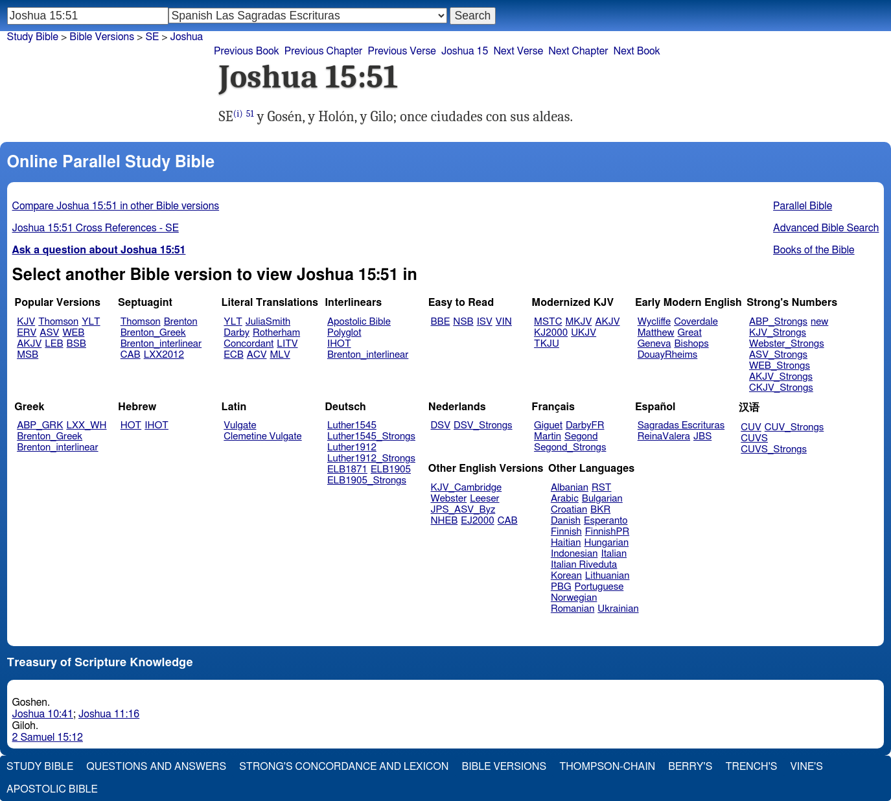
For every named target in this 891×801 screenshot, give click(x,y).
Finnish (566, 532)
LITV (287, 344)
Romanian (572, 609)
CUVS (754, 438)
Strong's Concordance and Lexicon (343, 766)
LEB (54, 344)
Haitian (566, 543)
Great (690, 333)
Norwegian (574, 598)
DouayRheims (668, 355)
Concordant (248, 344)
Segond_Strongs (570, 447)
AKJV (29, 344)
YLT (91, 322)
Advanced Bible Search (826, 228)
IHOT (339, 344)
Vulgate (240, 425)
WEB (73, 333)
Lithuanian (607, 576)
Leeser (484, 499)
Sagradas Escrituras (681, 425)
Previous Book (246, 51)
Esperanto (606, 521)
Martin (547, 436)
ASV (49, 333)
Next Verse (518, 51)
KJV (26, 322)
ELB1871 (347, 469)
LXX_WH (86, 425)
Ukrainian (617, 609)
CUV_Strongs (794, 427)
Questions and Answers (156, 766)
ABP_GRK (40, 425)
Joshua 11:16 (108, 714)
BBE (440, 322)
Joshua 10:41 (42, 714)
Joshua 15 (465, 51)
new (819, 322)
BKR (600, 510)
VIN (504, 322)
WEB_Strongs (779, 366)
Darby (236, 333)
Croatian (569, 510)
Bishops (691, 344)
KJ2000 (551, 333)
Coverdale (696, 322)
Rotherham (276, 333)
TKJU (546, 344)
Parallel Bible (802, 206)
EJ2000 (477, 521)
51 (250, 113)
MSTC (548, 322)
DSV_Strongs (483, 425)
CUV (751, 427)
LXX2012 (164, 355)
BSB (76, 344)
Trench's (751, 766)
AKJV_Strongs (781, 377)
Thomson (58, 322)
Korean (566, 576)
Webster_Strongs (786, 344)
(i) (238, 113)
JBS (702, 436)
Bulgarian (602, 499)
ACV (257, 355)
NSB (463, 322)
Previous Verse (401, 51)
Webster (449, 499)
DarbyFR (585, 425)
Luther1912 (351, 447)
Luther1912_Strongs (371, 458)
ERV (26, 333)
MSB (27, 355)
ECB (233, 355)
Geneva (654, 344)
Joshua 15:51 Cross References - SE (95, 228)
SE (152, 37)
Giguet (548, 425)
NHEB (444, 521)
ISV (484, 322)
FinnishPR (607, 532)
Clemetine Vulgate (262, 436)
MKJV (578, 322)
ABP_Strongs (778, 322)
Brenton (181, 322)
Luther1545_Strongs (371, 436)
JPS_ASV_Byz (463, 510)
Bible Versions (101, 37)
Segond (580, 436)
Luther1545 (351, 425)
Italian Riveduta (584, 565)
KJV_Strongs (777, 333)
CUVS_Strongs (774, 449)
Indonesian (574, 554)
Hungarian (606, 543)
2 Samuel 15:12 (47, 737)
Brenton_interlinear (161, 344)
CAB (131, 355)
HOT (131, 425)
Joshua (186, 37)
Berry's (690, 766)
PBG (561, 587)
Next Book (636, 51)
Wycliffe (654, 322)
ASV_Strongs (778, 355)
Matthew (656, 333)
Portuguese (599, 587)
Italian (614, 554)
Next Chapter (578, 51)
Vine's (807, 766)
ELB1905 (391, 469)
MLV (280, 355)
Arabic (565, 499)
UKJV (583, 333)
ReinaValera (664, 436)
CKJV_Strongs (781, 388)
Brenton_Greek (153, 333)
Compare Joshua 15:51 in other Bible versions (116, 206)
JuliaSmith (268, 322)
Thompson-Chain (607, 766)
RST (602, 488)
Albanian (569, 488)
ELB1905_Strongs (366, 480)
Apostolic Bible (52, 789)
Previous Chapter (323, 51)
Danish (566, 521)
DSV (441, 425)
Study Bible (32, 37)
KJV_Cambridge (466, 488)
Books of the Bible (814, 250)
